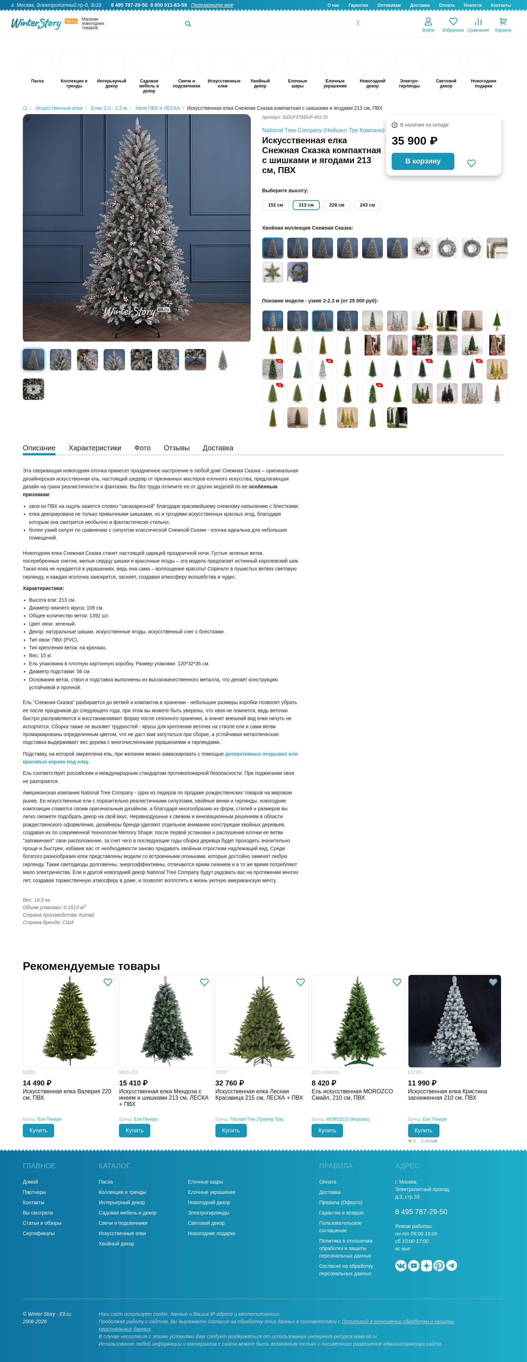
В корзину (422, 161)
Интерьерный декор (122, 1202)
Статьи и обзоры (42, 1223)
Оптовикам (389, 5)
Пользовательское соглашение (340, 1226)
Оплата (446, 5)
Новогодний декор (209, 1202)
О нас (333, 5)
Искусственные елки (122, 1233)
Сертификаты (38, 1233)
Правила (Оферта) (340, 1202)
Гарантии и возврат (341, 1213)
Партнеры (34, 1192)
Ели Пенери (50, 1119)
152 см (275, 205)
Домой (30, 1182)
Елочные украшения (211, 1192)
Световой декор (206, 1223)
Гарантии (358, 5)
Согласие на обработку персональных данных (346, 1269)
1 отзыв (429, 1140)
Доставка (420, 5)
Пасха (106, 1182)
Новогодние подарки (211, 1233)
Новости (472, 5)
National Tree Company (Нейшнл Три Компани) (323, 130)
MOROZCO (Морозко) (348, 1119)
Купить (39, 1130)
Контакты (501, 5)
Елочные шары (205, 1182)
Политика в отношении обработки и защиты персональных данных (345, 1248)
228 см (336, 205)
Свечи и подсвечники (123, 1223)
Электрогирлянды (208, 1213)
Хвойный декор (116, 1243)
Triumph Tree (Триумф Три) (256, 1119)
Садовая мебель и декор (127, 1213)
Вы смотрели (38, 1213)
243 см (367, 205)
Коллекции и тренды (122, 1192)
